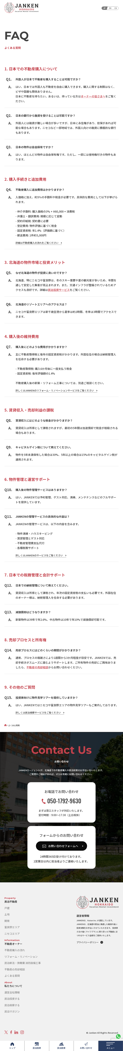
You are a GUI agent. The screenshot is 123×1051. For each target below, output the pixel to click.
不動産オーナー (13, 944)
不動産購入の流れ (14, 950)
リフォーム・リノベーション (21, 956)
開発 (7, 921)
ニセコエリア (12, 933)
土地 (7, 914)
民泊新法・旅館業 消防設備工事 (22, 963)
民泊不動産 (10, 901)
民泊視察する (12, 1005)
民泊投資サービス (59, 290)
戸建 (7, 908)
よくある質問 (12, 975)
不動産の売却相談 (37, 667)
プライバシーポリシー (87, 942)
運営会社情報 (12, 992)
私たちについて (13, 986)
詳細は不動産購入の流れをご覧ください (37, 242)
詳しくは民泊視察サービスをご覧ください (38, 712)
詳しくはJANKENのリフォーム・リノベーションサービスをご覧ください (55, 390)
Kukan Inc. (92, 920)
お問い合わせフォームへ (63, 846)
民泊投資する (12, 998)
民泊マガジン (12, 1011)
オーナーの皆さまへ (93, 96)
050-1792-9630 (61, 801)
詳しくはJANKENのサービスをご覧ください (39, 555)
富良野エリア (12, 927)
